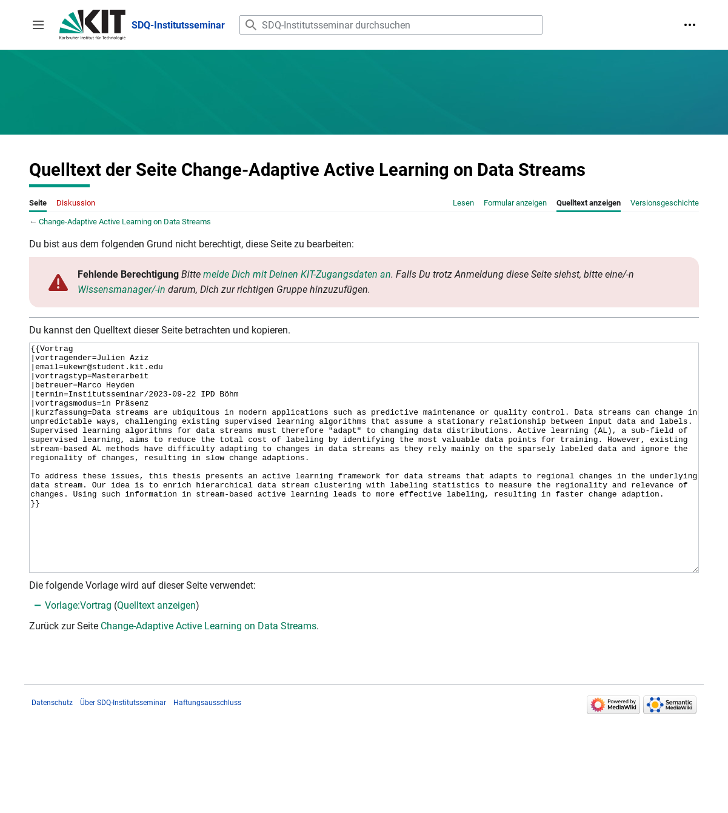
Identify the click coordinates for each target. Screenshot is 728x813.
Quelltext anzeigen (156, 651)
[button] (38, 25)
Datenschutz (52, 748)
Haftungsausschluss (207, 748)
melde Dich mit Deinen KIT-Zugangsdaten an (297, 274)
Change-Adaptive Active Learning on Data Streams (125, 221)
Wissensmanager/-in (121, 289)
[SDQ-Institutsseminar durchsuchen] (391, 25)
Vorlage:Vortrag (78, 651)
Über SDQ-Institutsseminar (123, 748)
